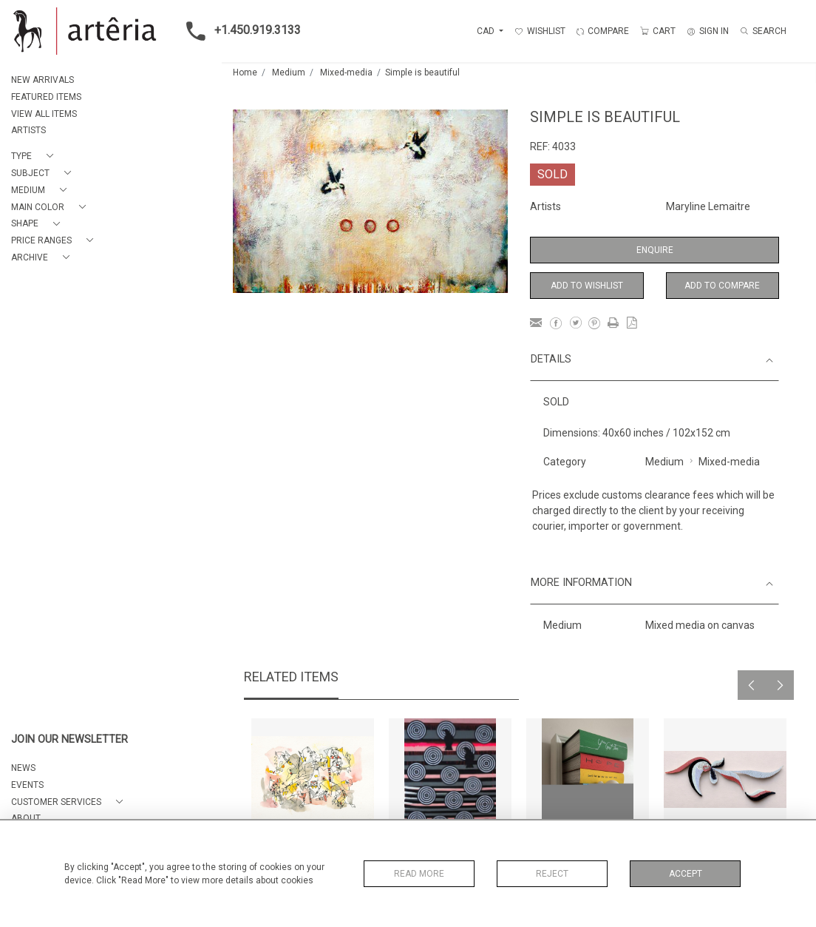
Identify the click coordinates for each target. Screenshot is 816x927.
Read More (419, 874)
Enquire (654, 250)
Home (245, 72)
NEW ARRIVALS (42, 80)
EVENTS (27, 785)
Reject (552, 874)
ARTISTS (28, 130)
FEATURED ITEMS (46, 97)
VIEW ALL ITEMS (44, 114)
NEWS (23, 768)
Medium (288, 72)
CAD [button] (487, 31)
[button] (35, 156)
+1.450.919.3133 (239, 31)
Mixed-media (346, 72)
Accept (685, 874)
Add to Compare (722, 285)
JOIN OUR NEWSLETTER (69, 739)
